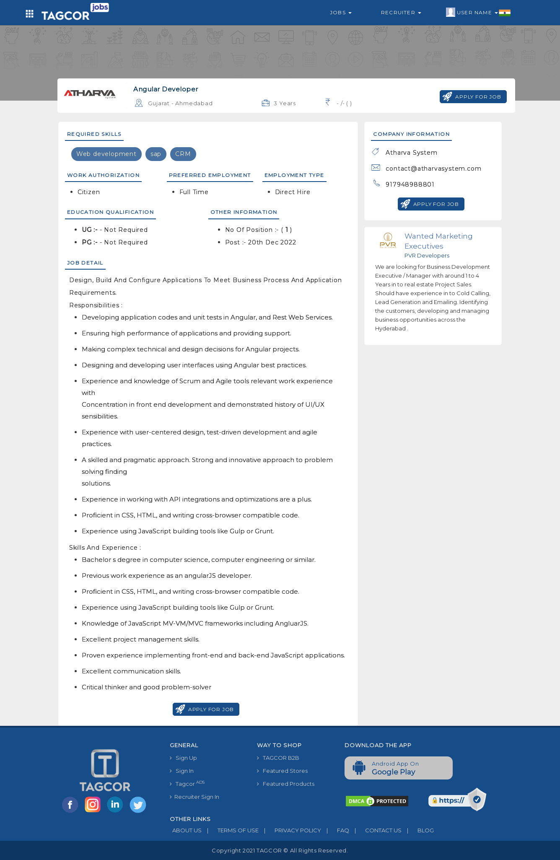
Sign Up (183, 757)
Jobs (341, 12)
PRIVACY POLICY (290, 830)
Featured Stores (282, 770)
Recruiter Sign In (194, 796)
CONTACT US (375, 830)
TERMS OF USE (230, 830)
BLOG (418, 830)
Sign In (182, 770)
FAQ (335, 830)
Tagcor (187, 783)
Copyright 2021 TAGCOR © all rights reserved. (280, 850)
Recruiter (401, 12)
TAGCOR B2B (278, 757)
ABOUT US (186, 830)
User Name (478, 12)
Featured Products (285, 783)
